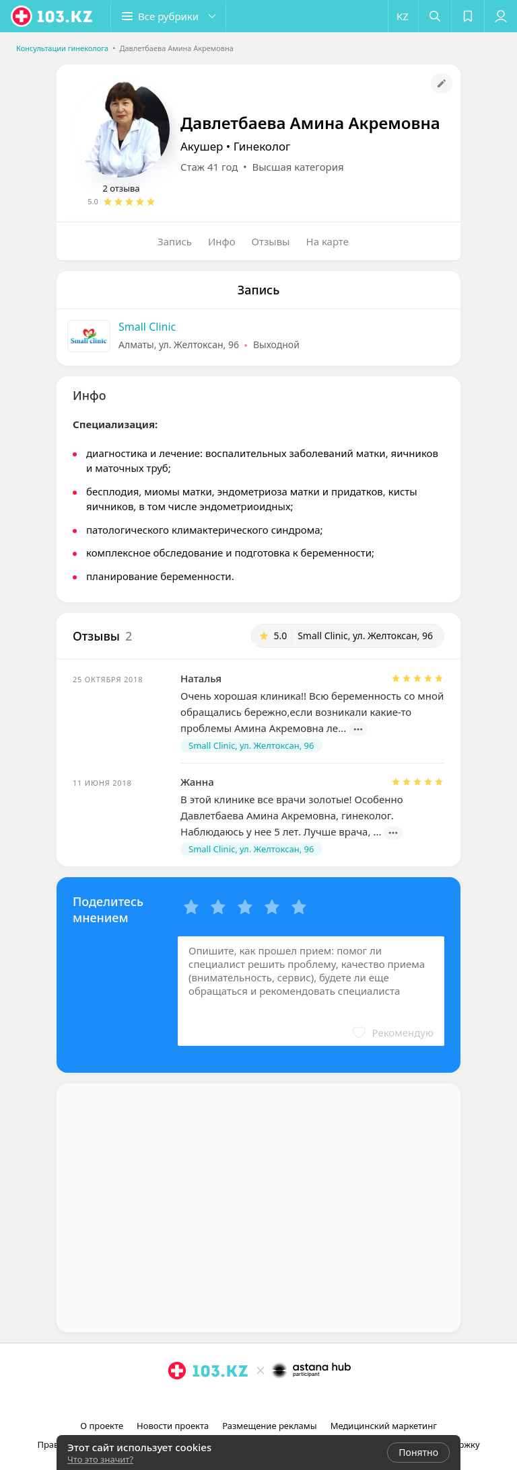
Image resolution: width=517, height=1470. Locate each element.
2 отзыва (120, 188)
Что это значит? (100, 1459)
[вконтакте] (279, 1400)
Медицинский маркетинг (384, 1426)
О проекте (101, 1426)
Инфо (222, 241)
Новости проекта (173, 1426)
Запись (175, 241)
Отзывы (271, 241)
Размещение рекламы (269, 1426)
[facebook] (260, 1400)
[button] (168, 16)
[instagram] (241, 1400)
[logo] (52, 16)
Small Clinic (147, 326)
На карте (327, 241)
